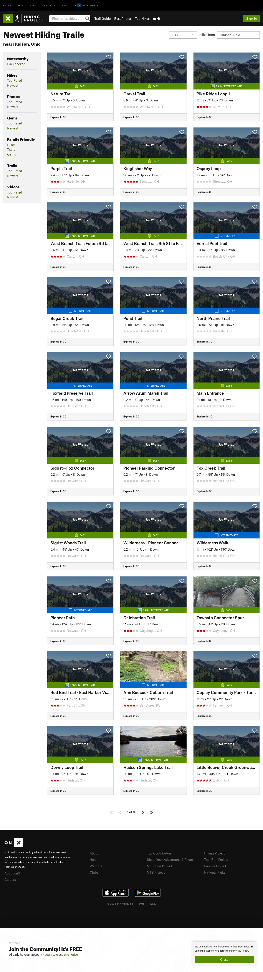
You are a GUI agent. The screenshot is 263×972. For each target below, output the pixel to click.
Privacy (152, 903)
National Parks (214, 872)
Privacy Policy (240, 950)
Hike (33, 5)
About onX (12, 873)
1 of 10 (131, 812)
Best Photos (123, 18)
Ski (64, 5)
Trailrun (49, 5)
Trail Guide (102, 18)
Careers (10, 879)
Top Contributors (159, 853)
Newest (12, 85)
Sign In (251, 18)
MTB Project (156, 872)
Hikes (11, 145)
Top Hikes (142, 18)
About (94, 853)
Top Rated (14, 80)
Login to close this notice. (62, 954)
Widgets (96, 866)
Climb (7, 5)
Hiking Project (214, 853)
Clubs (94, 872)
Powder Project (215, 866)
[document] (224, 954)
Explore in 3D (58, 117)
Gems (11, 154)
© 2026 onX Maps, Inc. (120, 903)
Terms (140, 903)
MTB (20, 5)
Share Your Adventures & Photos (170, 859)
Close (224, 959)
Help (93, 859)
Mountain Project (159, 866)
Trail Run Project (216, 859)
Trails (11, 149)
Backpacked (16, 64)
